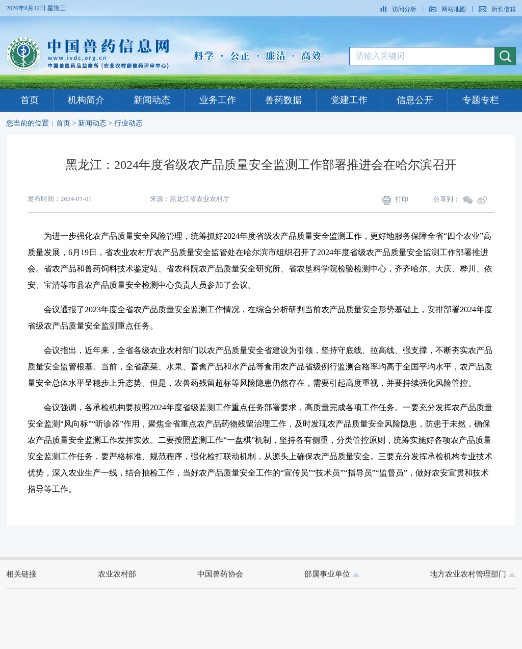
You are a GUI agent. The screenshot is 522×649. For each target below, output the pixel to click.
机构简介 (86, 100)
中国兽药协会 (220, 574)
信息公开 (415, 100)
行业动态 (128, 123)
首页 (29, 100)
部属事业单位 (332, 574)
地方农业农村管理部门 (473, 574)
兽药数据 (283, 100)
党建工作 (349, 100)
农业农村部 (117, 574)
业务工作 (217, 100)
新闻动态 (152, 100)
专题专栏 (480, 100)
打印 (395, 200)
